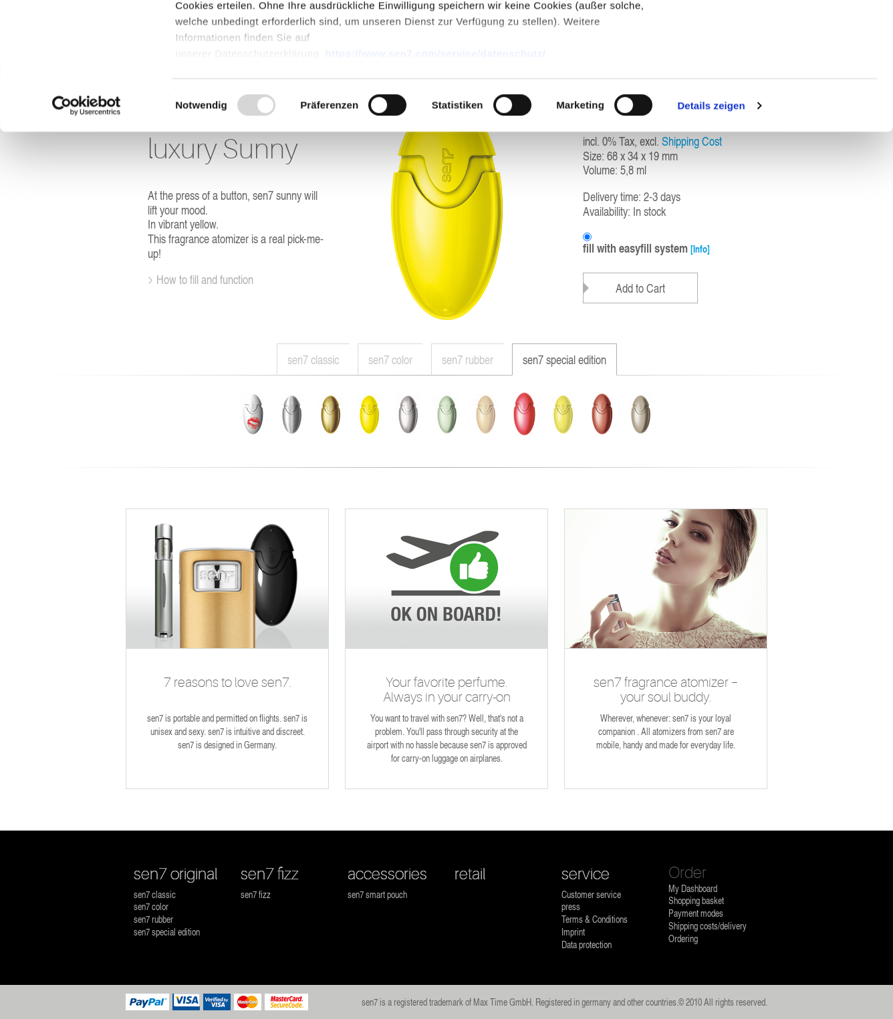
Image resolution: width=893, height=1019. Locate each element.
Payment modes (695, 913)
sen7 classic (313, 359)
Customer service (591, 894)
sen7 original (176, 874)
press (570, 906)
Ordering (683, 938)
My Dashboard (692, 888)
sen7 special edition (564, 359)
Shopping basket (696, 900)
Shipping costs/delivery (707, 925)
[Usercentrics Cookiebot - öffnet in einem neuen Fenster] (86, 214)
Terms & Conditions (594, 919)
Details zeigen (711, 213)
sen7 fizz (270, 874)
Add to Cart (640, 287)
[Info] (700, 249)
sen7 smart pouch (377, 894)
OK (781, 35)
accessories (387, 874)
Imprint (573, 931)
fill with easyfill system (646, 248)
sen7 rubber (467, 359)
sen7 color (390, 359)
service (585, 874)
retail (470, 874)
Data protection (586, 944)
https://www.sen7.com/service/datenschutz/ (435, 160)
